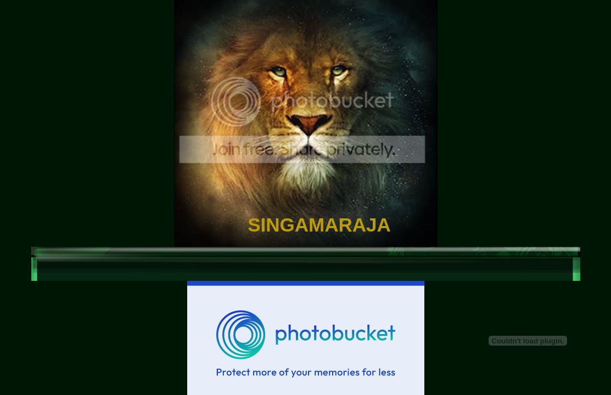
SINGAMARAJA (319, 224)
